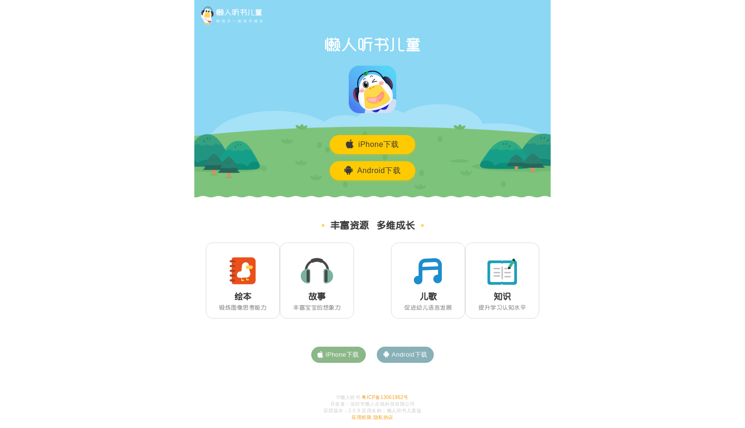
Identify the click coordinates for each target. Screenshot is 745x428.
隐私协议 (383, 417)
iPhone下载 (372, 143)
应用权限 (362, 417)
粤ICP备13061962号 (385, 397)
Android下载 (372, 170)
